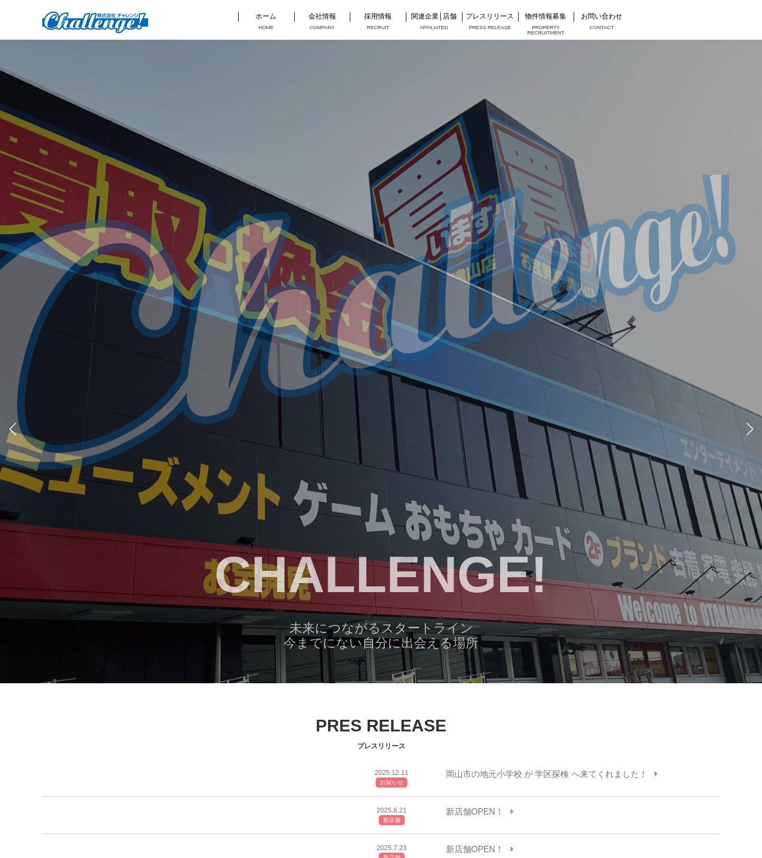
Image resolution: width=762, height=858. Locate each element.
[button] (12, 429)
